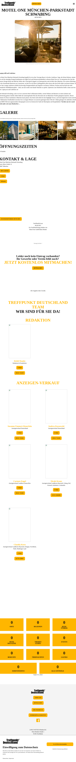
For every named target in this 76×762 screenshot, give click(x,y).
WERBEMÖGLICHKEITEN (38, 715)
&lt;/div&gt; (38, 448)
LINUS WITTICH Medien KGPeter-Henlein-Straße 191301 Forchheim (38, 732)
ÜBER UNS (38, 697)
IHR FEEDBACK (38, 710)
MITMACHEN (36, 3)
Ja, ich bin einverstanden (60, 744)
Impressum (11, 758)
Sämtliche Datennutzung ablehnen (60, 749)
